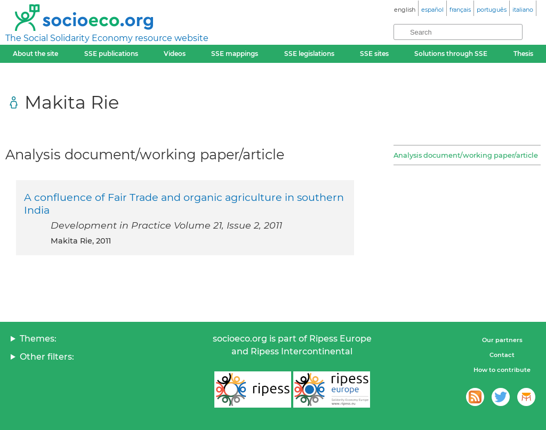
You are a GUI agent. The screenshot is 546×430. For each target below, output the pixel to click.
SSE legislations (309, 54)
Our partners (502, 340)
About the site (35, 54)
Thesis (523, 54)
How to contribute (502, 370)
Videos (175, 54)
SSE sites (374, 54)
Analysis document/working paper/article (466, 155)
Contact (502, 355)
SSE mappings (234, 54)
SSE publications (111, 54)
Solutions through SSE (450, 54)
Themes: (38, 339)
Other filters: (47, 357)
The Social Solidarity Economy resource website (106, 38)
